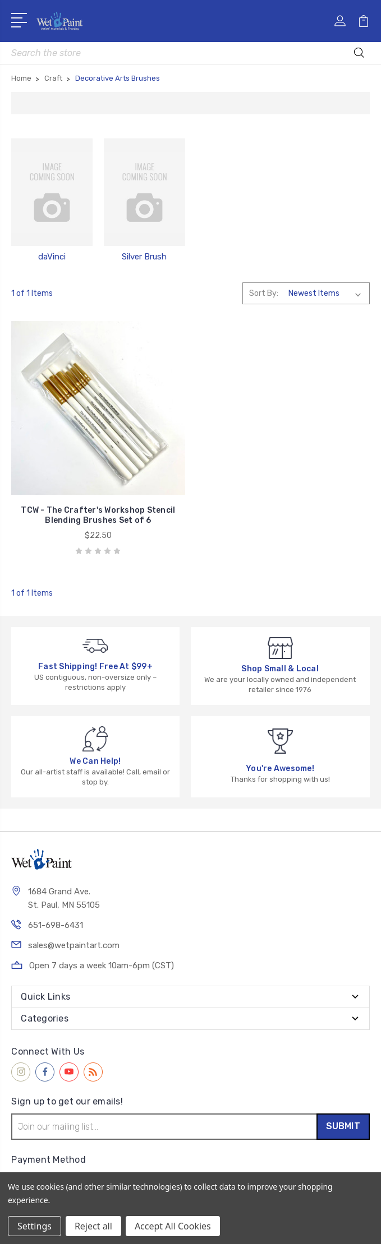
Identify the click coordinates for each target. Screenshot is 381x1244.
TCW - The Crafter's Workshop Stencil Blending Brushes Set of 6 (98, 515)
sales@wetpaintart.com (74, 945)
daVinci (52, 257)
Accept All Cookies (173, 1226)
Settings (34, 1226)
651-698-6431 (55, 925)
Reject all (93, 1226)
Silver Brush (144, 257)
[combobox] (190, 53)
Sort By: (263, 293)
